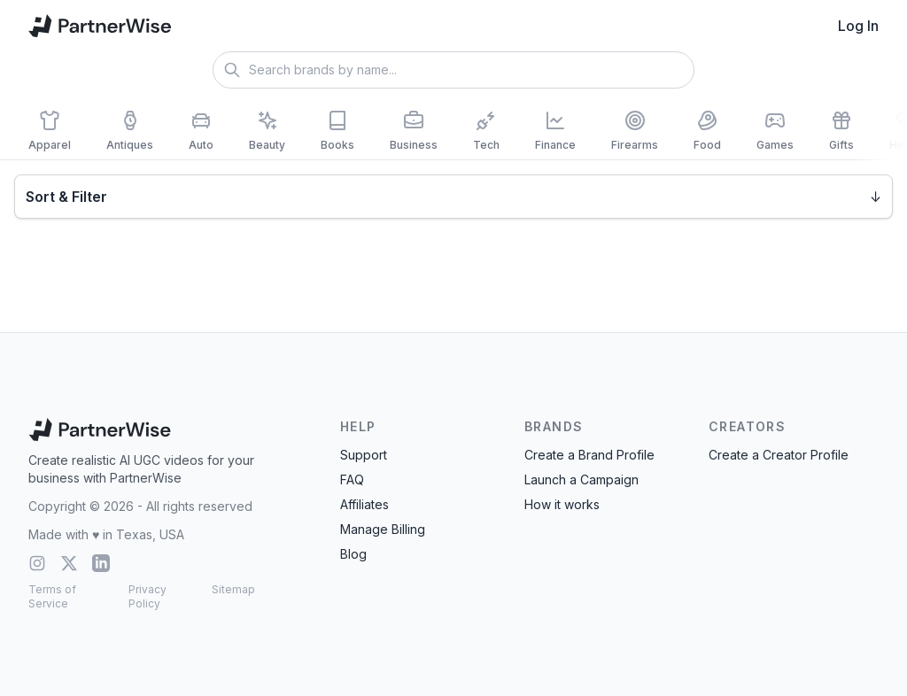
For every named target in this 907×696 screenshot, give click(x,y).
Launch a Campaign (581, 479)
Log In (858, 26)
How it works (562, 504)
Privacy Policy (147, 596)
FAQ (352, 479)
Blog (353, 553)
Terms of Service (52, 596)
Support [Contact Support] (363, 454)
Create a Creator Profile (779, 454)
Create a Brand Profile (589, 454)
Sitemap (233, 589)
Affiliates (364, 504)
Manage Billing (382, 529)
